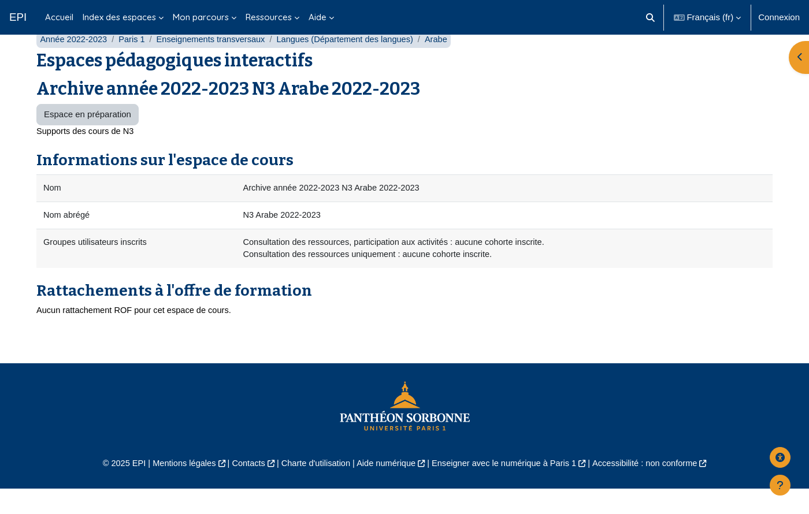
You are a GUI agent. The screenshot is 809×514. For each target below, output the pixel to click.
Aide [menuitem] (317, 17)
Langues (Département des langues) (353, 62)
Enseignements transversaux (215, 62)
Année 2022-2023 (74, 62)
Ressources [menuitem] (269, 17)
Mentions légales (177, 489)
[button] (650, 17)
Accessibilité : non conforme (653, 489)
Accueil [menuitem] (59, 17)
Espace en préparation (87, 137)
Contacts (244, 489)
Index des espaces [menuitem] (119, 17)
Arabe (446, 62)
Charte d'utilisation (312, 489)
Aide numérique (385, 489)
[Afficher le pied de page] (780, 485)
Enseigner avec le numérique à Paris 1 (507, 489)
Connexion (779, 17)
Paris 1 (134, 62)
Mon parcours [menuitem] (201, 17)
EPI (18, 17)
